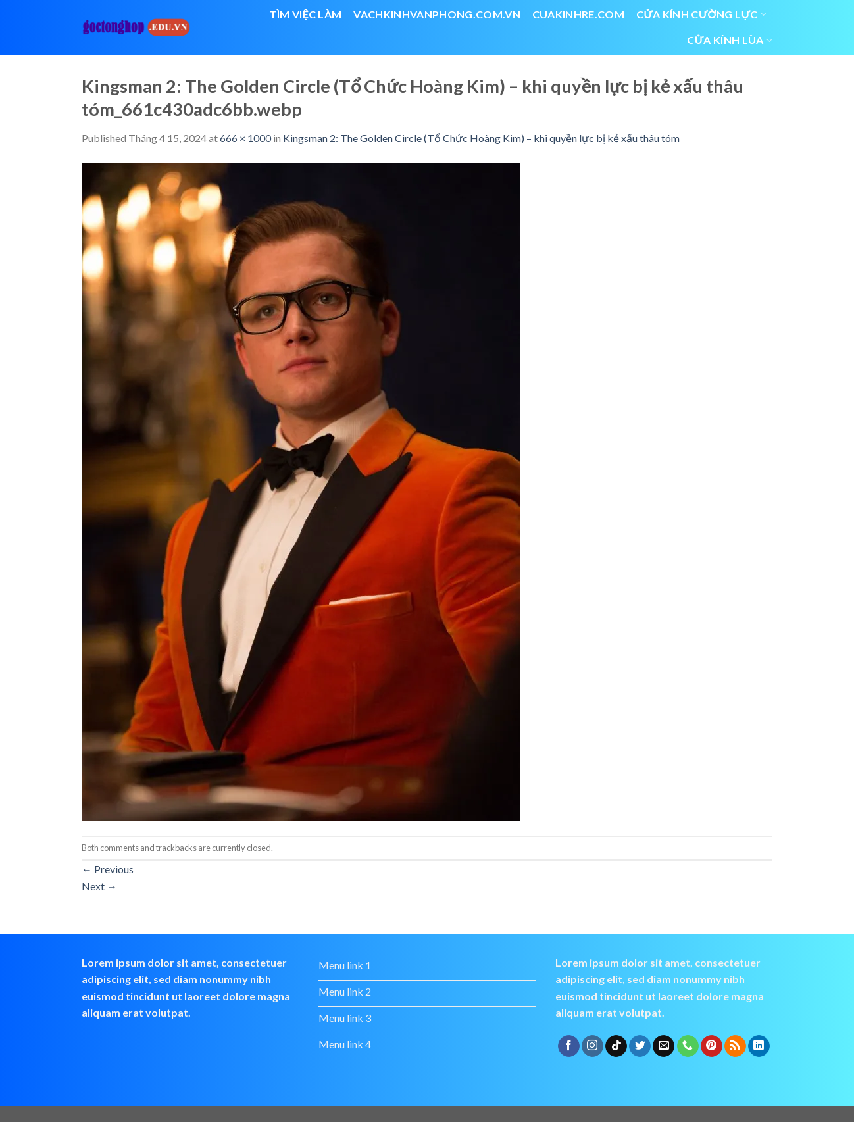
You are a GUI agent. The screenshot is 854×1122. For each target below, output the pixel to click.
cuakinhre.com (578, 14)
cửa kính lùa (729, 40)
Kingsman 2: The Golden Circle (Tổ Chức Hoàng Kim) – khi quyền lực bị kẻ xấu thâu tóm (481, 138)
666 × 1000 (245, 138)
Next (99, 886)
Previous (108, 869)
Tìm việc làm (305, 14)
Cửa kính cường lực (701, 14)
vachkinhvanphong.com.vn (436, 14)
